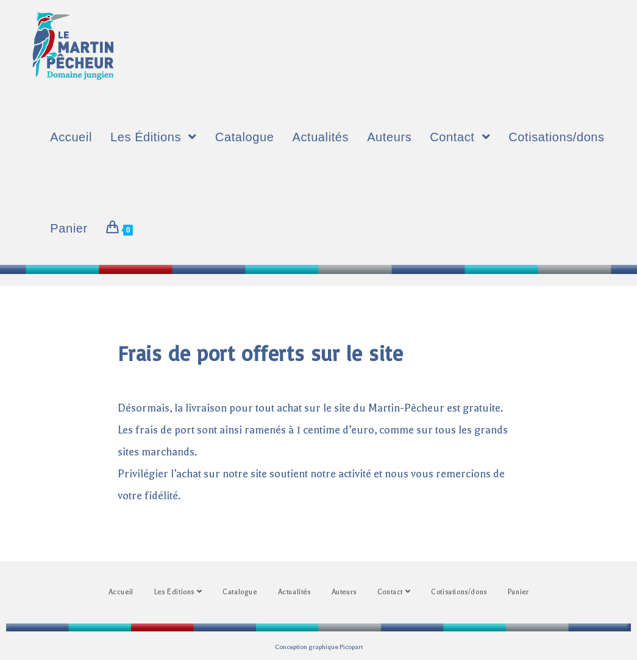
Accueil (121, 592)
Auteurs (344, 592)
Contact (393, 592)
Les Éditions (178, 592)
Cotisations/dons (459, 592)
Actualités (294, 592)
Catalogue (239, 592)
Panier (518, 592)
